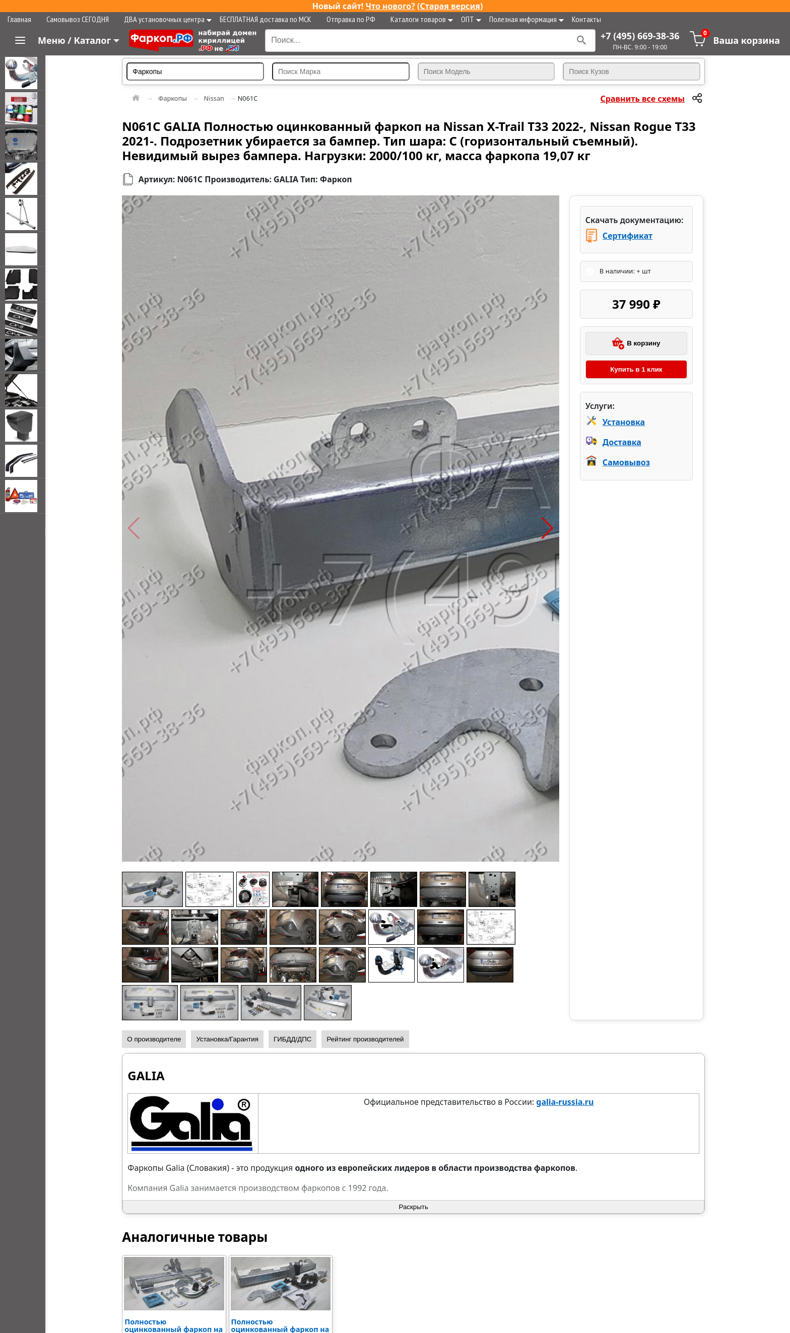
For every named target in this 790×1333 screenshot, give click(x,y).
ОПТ (471, 19)
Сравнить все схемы (643, 98)
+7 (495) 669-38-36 (640, 36)
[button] (142, 528)
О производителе (162, 1039)
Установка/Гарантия (236, 1039)
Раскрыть (417, 1207)
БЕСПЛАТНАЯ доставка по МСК (265, 19)
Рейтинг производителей (373, 1039)
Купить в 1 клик (637, 369)
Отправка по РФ (350, 19)
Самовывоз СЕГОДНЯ (77, 19)
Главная (19, 19)
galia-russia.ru (569, 1101)
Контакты (586, 19)
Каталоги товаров (421, 19)
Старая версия (450, 6)
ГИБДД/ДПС (301, 1039)
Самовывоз (628, 462)
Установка (626, 422)
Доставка (624, 442)
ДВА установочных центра (168, 19)
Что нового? (390, 6)
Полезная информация (526, 19)
